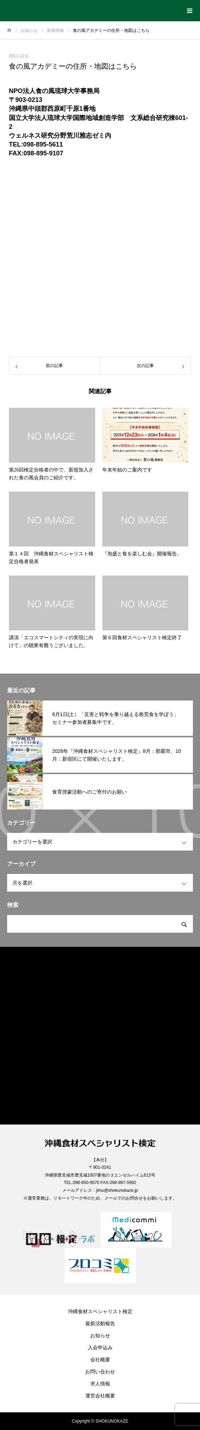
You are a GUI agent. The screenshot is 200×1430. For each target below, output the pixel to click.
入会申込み (100, 1347)
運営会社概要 (100, 1395)
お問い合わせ (100, 1371)
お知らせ (100, 1335)
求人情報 (100, 1383)
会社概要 (100, 1359)
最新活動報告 (100, 1323)
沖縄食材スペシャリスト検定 (100, 1311)
